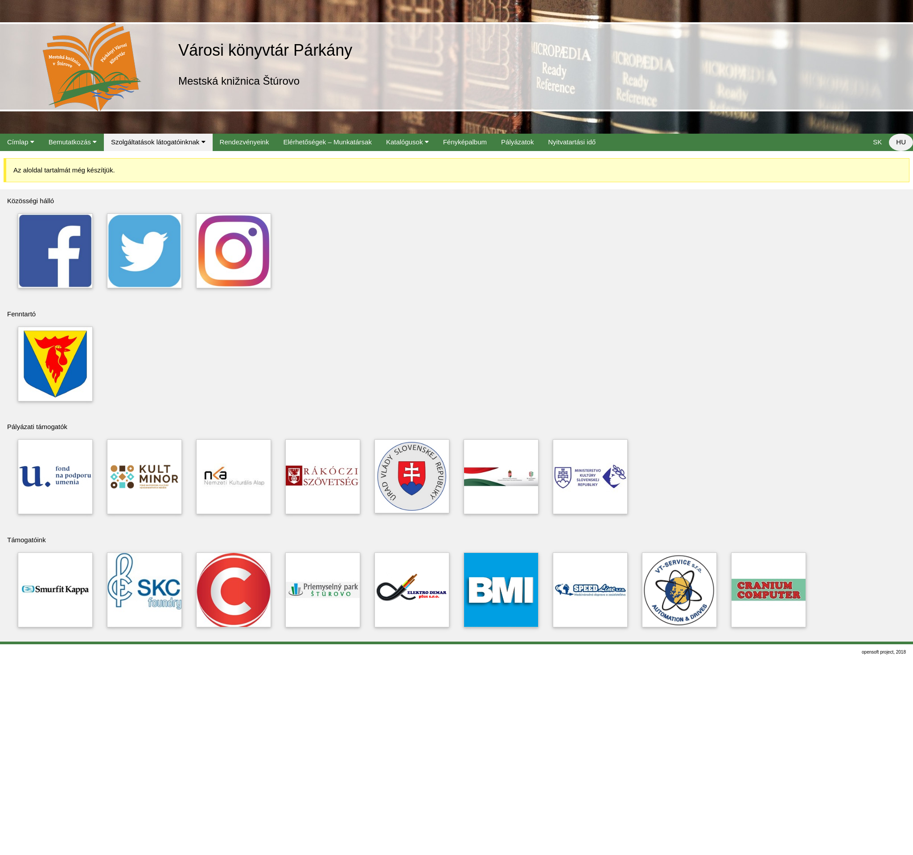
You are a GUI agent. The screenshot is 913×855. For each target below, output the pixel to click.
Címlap (20, 142)
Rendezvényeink (244, 142)
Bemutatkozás (73, 142)
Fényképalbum (465, 142)
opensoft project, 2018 (884, 652)
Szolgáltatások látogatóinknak (158, 142)
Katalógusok (407, 142)
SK (877, 142)
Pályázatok (517, 142)
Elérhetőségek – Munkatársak (327, 142)
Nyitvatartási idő (572, 142)
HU (901, 142)
